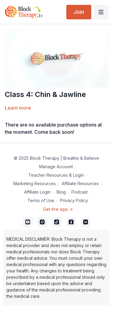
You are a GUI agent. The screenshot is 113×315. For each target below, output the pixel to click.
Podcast (79, 191)
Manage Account (56, 166)
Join (79, 12)
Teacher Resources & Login (56, 175)
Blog (61, 191)
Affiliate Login (37, 191)
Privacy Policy (74, 200)
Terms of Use (40, 200)
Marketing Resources (34, 183)
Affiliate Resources (80, 183)
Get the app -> (58, 209)
